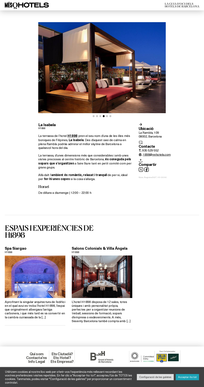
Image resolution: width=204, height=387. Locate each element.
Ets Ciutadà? (62, 353)
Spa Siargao (15, 248)
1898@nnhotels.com (157, 154)
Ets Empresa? (62, 361)
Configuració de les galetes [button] (155, 377)
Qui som (36, 353)
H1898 (41, 128)
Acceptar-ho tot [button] (187, 377)
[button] (94, 116)
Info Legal (36, 361)
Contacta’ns (36, 357)
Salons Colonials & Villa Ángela (100, 248)
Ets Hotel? (62, 357)
